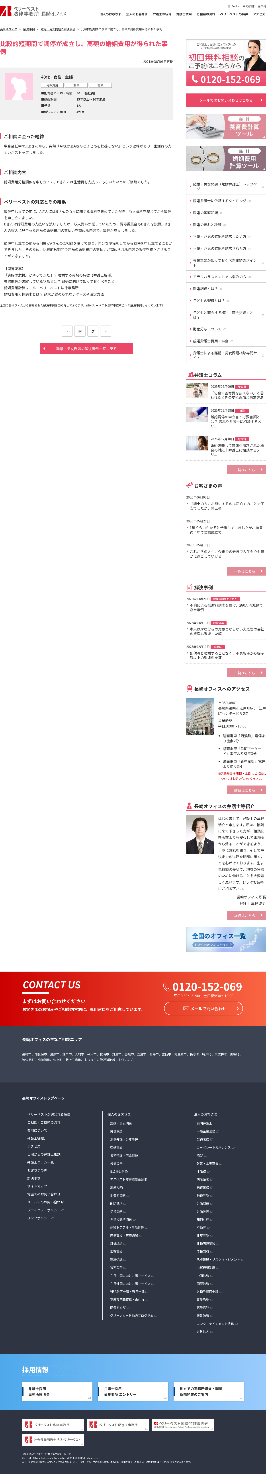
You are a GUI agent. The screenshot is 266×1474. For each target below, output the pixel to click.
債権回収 (203, 1250)
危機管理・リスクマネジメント (218, 1258)
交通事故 (116, 1146)
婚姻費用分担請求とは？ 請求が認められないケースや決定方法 (54, 294)
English (236, 6)
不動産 (201, 1226)
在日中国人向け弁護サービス (130, 1274)
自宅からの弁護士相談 (44, 1153)
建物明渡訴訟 (206, 1242)
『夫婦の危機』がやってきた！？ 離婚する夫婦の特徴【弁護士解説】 (59, 275)
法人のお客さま (137, 14)
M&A (200, 1154)
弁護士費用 (184, 14)
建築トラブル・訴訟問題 (127, 1226)
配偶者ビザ (118, 1306)
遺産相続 (116, 1186)
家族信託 (116, 1258)
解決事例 (34, 1177)
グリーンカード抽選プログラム (131, 1314)
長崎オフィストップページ (43, 1097)
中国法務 (203, 1274)
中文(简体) (249, 6)
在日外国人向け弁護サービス (130, 1282)
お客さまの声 (37, 1169)
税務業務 (116, 1266)
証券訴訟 (116, 1242)
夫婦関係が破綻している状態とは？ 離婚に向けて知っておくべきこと (59, 281)
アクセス (259, 14)
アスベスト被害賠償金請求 (128, 1178)
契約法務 (203, 1138)
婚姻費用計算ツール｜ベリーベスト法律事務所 (41, 287)
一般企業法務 (206, 1130)
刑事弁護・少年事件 (124, 1138)
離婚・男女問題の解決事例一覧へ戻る (86, 348)
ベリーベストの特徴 (234, 14)
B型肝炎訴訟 (119, 1170)
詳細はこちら (244, 790)
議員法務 (203, 1314)
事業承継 (203, 1298)
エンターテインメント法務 (215, 1322)
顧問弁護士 (204, 1122)
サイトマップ (37, 1185)
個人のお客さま (110, 14)
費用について (37, 1129)
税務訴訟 (203, 1194)
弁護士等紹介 (162, 14)
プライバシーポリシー (44, 1208)
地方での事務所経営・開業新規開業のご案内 (201, 1390)
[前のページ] (67, 331)
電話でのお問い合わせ (44, 1193)
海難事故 (116, 1250)
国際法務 (203, 1282)
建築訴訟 (203, 1234)
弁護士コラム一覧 (40, 1161)
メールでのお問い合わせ (45, 1201)
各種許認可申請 (207, 1290)
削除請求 (116, 1202)
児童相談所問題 (121, 1218)
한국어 (262, 6)
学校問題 (116, 1210)
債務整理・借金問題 (124, 1154)
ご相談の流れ (206, 14)
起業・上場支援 (207, 1162)
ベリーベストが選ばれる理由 (48, 1113)
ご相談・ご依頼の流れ (44, 1121)
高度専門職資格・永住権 (127, 1298)
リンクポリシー (39, 1216)
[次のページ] (105, 331)
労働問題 (116, 1130)
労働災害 (116, 1162)
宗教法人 (203, 1330)
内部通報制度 (206, 1266)
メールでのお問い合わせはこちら (226, 100)
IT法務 (201, 1170)
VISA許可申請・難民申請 (127, 1290)
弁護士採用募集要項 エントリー (120, 1390)
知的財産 (203, 1218)
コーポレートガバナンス (214, 1146)
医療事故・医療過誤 (124, 1234)
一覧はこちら (244, 469)
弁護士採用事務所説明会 (39, 1390)
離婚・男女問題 (121, 1122)
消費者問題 (118, 1194)
